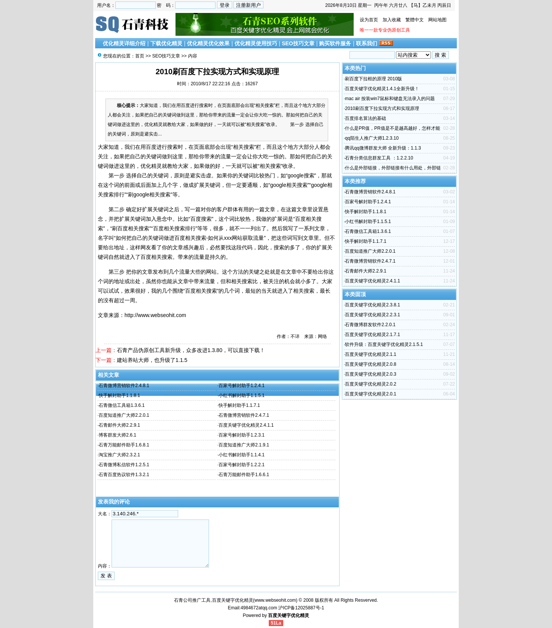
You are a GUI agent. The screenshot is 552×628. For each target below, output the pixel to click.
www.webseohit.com (275, 600)
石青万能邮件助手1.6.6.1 (244, 474)
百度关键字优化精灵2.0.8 (370, 364)
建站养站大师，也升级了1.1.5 (152, 360)
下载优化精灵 (166, 43)
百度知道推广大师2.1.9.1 (244, 445)
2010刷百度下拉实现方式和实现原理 (382, 108)
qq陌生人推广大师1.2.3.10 (372, 138)
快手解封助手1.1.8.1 (119, 395)
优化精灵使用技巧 (256, 43)
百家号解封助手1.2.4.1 (242, 385)
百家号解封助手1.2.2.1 (242, 464)
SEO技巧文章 (298, 43)
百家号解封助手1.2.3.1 (242, 435)
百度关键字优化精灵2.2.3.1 (372, 314)
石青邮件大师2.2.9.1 (119, 425)
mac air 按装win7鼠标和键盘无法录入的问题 (389, 98)
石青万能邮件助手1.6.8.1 (124, 445)
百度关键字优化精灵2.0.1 (370, 394)
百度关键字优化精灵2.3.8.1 (372, 305)
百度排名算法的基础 (365, 118)
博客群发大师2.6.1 (117, 435)
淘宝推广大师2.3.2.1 (119, 454)
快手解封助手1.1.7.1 (239, 405)
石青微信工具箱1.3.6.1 (122, 405)
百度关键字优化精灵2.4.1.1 (246, 425)
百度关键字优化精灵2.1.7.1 (372, 334)
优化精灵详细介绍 (124, 43)
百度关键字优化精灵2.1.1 (370, 354)
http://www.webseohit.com (155, 315)
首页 (139, 56)
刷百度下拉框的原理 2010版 (373, 78)
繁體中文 (414, 19)
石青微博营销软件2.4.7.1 (244, 415)
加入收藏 (392, 19)
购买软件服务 (335, 43)
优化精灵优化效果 (208, 43)
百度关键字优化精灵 (288, 615)
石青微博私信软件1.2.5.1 (124, 464)
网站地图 (437, 19)
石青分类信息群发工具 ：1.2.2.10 (379, 158)
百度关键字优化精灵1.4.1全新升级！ (382, 88)
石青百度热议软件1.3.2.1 (124, 474)
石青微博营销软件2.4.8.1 (124, 385)
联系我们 (366, 43)
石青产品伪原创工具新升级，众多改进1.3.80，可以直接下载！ (191, 350)
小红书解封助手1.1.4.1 (242, 454)
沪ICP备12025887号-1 (301, 607)
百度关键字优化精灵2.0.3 (370, 374)
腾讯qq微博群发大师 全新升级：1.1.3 (383, 148)
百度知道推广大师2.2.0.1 (124, 415)
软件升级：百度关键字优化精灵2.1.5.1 (384, 344)
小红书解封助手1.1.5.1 (242, 395)
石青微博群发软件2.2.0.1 (370, 324)
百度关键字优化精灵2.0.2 (370, 384)
